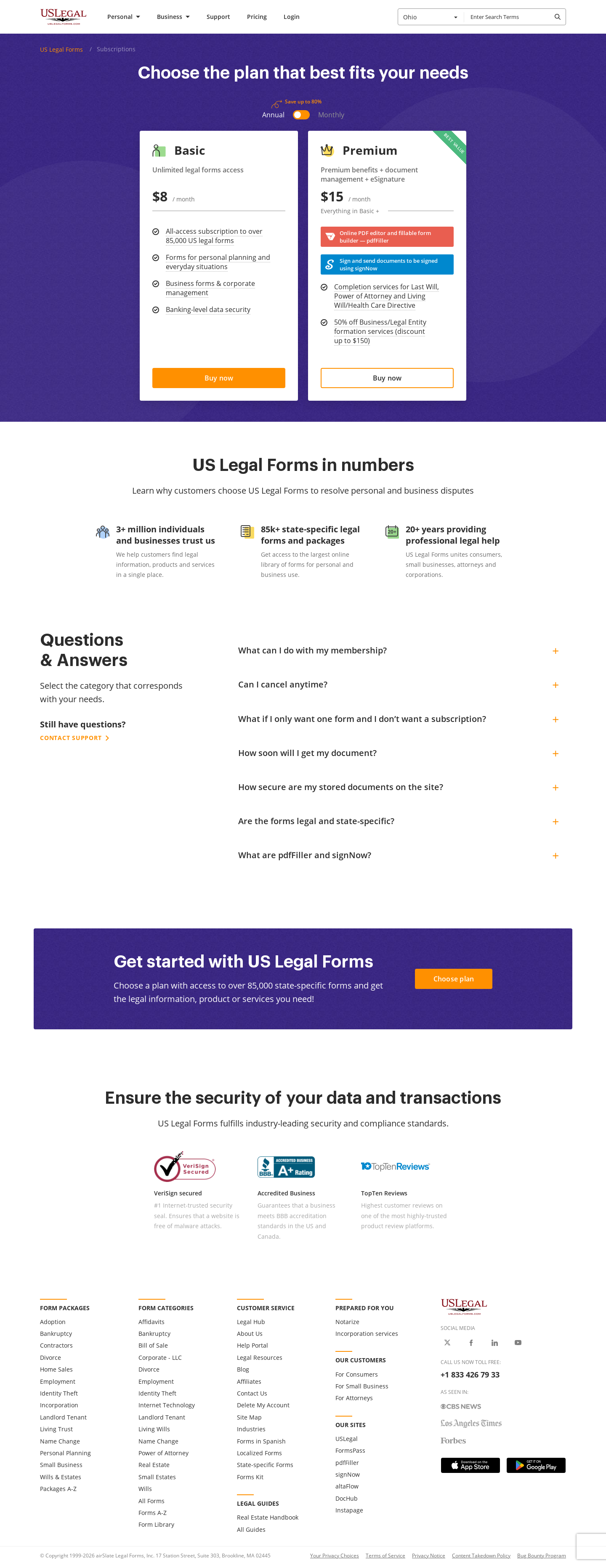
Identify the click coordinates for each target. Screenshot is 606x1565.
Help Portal (252, 1345)
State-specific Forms (265, 1465)
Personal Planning (65, 1453)
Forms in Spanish (261, 1441)
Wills (145, 1489)
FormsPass (350, 1450)
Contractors (56, 1345)
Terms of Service (385, 1555)
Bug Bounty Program (541, 1555)
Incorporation (59, 1405)
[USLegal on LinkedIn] (494, 1342)
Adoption (53, 1322)
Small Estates (157, 1477)
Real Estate (154, 1465)
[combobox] (431, 17)
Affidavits (151, 1322)
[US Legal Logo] (503, 1307)
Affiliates (249, 1381)
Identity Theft (59, 1393)
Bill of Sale (153, 1345)
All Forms (151, 1501)
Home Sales (56, 1369)
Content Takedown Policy (481, 1555)
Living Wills (154, 1429)
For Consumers (356, 1374)
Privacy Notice (428, 1555)
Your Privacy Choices (334, 1555)
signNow (347, 1474)
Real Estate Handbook (267, 1517)
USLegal (346, 1439)
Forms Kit (250, 1477)
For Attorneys (354, 1398)
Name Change (60, 1441)
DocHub (346, 1498)
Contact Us (252, 1393)
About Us (250, 1334)
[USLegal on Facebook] (471, 1342)
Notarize (347, 1322)
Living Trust (56, 1429)
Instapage (349, 1510)
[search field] (515, 17)
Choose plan (453, 978)
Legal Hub (251, 1322)
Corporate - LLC (160, 1357)
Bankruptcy (56, 1334)
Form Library (156, 1524)
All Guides (251, 1529)
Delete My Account (263, 1405)
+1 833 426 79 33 (470, 1374)
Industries (251, 1429)
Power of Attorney (163, 1453)
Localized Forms (259, 1453)
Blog (243, 1369)
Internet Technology (166, 1405)
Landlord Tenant (63, 1417)
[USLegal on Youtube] (518, 1342)
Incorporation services (366, 1334)
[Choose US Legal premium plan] (387, 378)
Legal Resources (259, 1357)
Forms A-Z (152, 1513)
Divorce (50, 1357)
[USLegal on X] (447, 1342)
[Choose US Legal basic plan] (218, 378)
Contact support (74, 738)
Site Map (249, 1417)
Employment (57, 1381)
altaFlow (347, 1486)
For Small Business (361, 1386)
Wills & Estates (60, 1477)
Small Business (61, 1465)
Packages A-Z (58, 1489)
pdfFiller (347, 1463)
